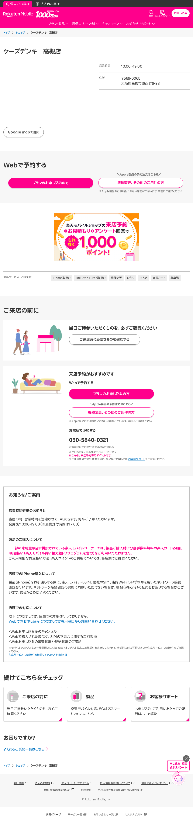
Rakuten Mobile (19, 14)
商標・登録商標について (57, 790)
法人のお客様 (42, 783)
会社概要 (19, 783)
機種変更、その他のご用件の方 (140, 182)
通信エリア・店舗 (85, 23)
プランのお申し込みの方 (50, 183)
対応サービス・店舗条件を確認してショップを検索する (38, 654)
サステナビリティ (134, 814)
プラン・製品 (58, 23)
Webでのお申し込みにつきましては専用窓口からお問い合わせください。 (62, 621)
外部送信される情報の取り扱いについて (120, 790)
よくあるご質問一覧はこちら (26, 749)
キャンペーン (112, 23)
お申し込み (180, 13)
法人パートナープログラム (75, 783)
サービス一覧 (75, 814)
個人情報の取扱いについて (115, 783)
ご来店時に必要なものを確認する (104, 339)
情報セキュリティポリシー (154, 783)
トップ (6, 32)
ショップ (20, 32)
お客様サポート (136, 459)
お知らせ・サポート (140, 23)
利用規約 (86, 790)
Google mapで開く (23, 132)
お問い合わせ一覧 (103, 814)
